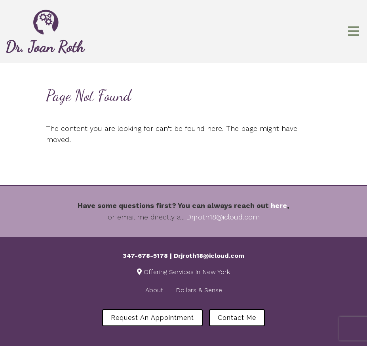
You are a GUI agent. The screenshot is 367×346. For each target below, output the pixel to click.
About (154, 290)
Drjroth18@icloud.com (223, 217)
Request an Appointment (152, 317)
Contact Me (237, 317)
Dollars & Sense (199, 290)
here (279, 205)
